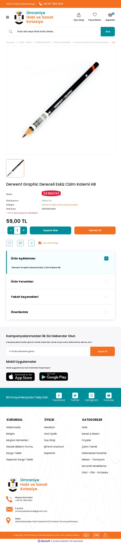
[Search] (60, 31)
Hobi (84, 427)
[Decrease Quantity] (10, 231)
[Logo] (32, 17)
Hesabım (49, 427)
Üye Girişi (49, 440)
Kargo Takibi (13, 453)
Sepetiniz (49, 453)
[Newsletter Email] (60, 351)
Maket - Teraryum (93, 459)
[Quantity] (17, 230)
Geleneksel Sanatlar (94, 453)
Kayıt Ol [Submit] (102, 351)
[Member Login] (78, 17)
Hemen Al (95, 230)
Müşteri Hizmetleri (17, 440)
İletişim (10, 433)
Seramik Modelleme (94, 465)
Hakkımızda (13, 427)
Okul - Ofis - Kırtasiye (95, 472)
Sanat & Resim (91, 433)
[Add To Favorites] (9, 243)
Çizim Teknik (89, 446)
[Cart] (110, 17)
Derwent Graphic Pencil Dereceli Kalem (60, 205)
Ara (108, 32)
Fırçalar (86, 440)
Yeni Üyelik (50, 433)
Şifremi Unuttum (54, 446)
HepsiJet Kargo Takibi (19, 459)
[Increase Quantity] (23, 231)
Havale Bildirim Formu (19, 446)
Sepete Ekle (50, 230)
